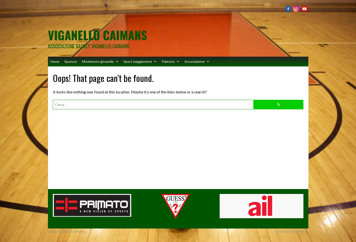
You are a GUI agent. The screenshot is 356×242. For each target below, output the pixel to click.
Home (54, 61)
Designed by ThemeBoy (291, 231)
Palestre (171, 61)
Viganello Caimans (97, 35)
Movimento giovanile (100, 61)
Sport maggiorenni (140, 61)
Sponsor (70, 61)
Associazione (197, 61)
